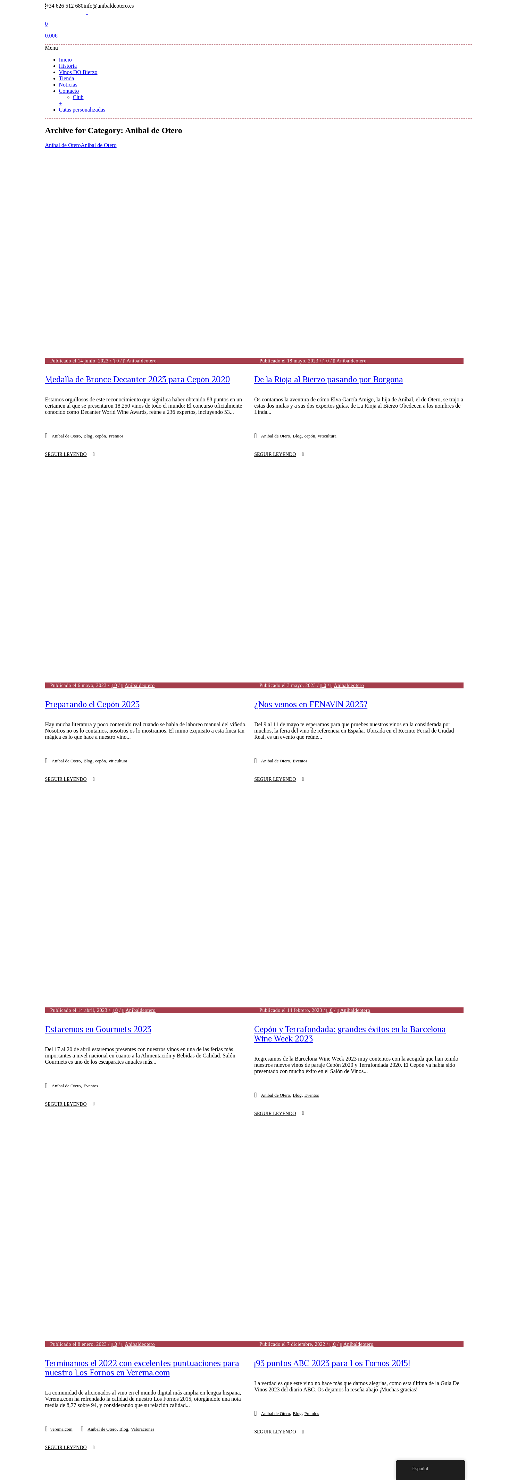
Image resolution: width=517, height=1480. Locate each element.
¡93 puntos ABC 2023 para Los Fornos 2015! (332, 996)
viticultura (327, 344)
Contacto (69, 91)
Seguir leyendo (66, 363)
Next (282, 1345)
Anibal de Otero (99, 145)
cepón (100, 344)
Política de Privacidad (274, 1411)
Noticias (68, 85)
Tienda (66, 78)
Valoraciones (142, 950)
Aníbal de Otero (63, 145)
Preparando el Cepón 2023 (92, 408)
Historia (68, 66)
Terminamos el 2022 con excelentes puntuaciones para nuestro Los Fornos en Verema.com (142, 889)
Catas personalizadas (82, 110)
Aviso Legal (210, 1411)
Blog (88, 344)
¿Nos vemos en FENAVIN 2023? (310, 520)
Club (78, 97)
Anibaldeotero (142, 269)
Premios (116, 344)
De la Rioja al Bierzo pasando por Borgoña (328, 288)
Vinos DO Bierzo (78, 72)
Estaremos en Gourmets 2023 (98, 754)
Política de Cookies (352, 1411)
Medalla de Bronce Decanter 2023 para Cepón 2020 (137, 288)
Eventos (300, 577)
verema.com (61, 950)
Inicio (65, 60)
